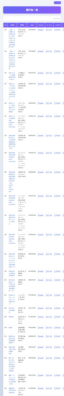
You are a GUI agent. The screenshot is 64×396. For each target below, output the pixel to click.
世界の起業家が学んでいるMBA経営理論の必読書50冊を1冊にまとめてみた (12, 141)
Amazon (41, 29)
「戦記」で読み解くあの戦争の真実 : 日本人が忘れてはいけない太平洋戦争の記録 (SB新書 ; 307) (12, 38)
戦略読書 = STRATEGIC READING (12, 389)
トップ (58, 2)
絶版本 (11, 327)
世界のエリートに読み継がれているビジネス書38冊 (12, 107)
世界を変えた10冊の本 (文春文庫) (12, 273)
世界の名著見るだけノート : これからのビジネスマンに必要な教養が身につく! (12, 260)
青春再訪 (11, 316)
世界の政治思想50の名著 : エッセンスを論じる (12, 219)
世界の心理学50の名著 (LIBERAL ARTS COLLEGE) (12, 200)
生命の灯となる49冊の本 (12, 309)
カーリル (49, 29)
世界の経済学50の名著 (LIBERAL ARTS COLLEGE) (12, 157)
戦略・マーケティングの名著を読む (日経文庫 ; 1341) (12, 379)
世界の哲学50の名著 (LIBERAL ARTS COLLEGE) (12, 238)
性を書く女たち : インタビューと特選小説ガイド (12, 299)
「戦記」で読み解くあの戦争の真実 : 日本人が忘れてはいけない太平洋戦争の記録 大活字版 (12, 59)
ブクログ (58, 29)
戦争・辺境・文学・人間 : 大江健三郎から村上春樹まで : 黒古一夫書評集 (12, 363)
